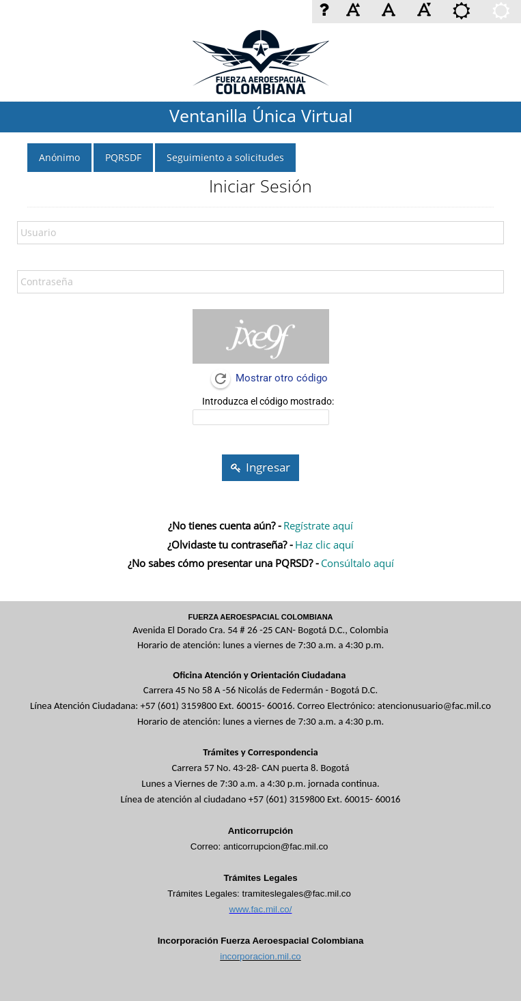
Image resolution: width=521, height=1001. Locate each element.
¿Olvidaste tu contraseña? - (230, 544)
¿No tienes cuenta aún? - (224, 525)
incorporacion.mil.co (260, 956)
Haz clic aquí (324, 544)
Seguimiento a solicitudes (225, 157)
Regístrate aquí (318, 525)
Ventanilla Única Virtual (260, 115)
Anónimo (59, 157)
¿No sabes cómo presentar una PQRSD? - (223, 563)
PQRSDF (123, 157)
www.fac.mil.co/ (260, 909)
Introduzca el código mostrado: (268, 401)
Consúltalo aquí (357, 563)
